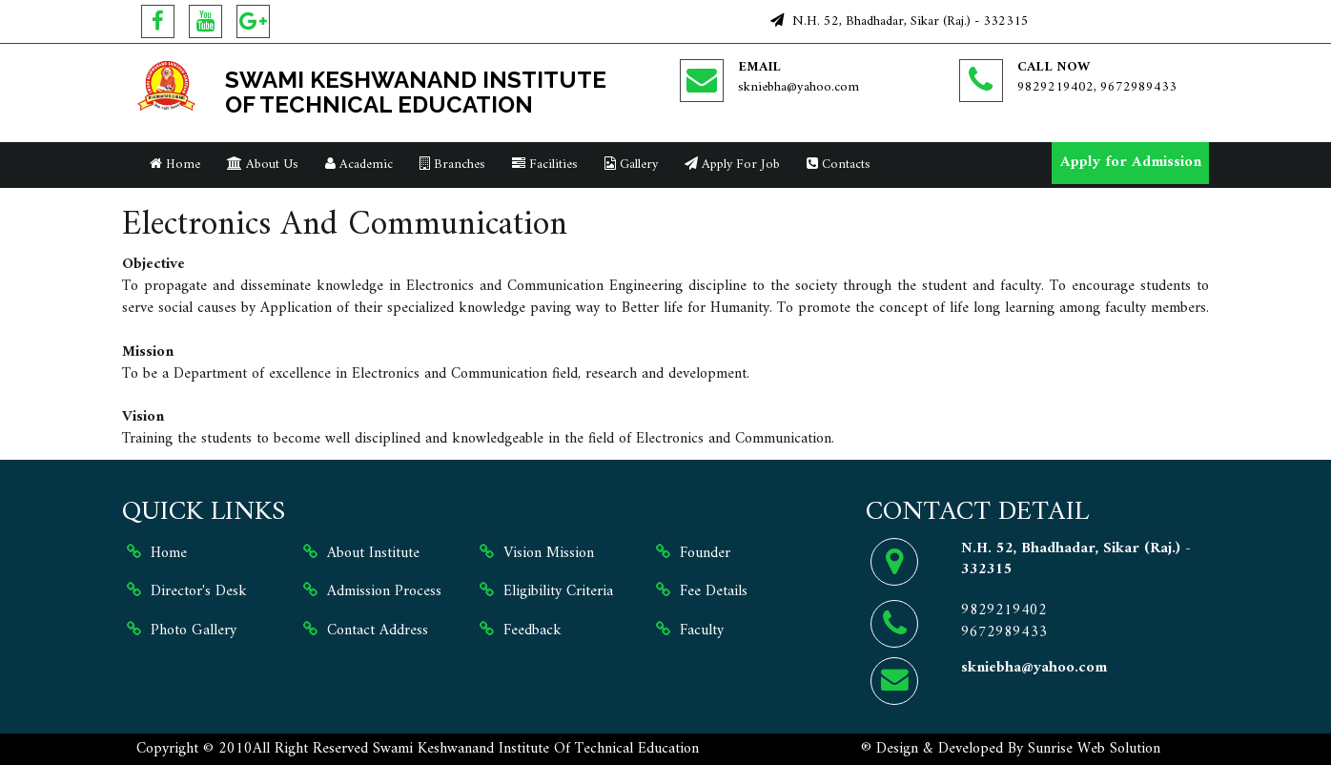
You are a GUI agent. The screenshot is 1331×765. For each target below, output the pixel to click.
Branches (452, 164)
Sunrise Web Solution (1094, 748)
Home (175, 164)
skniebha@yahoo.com (798, 87)
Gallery (631, 164)
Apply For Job (732, 164)
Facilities (545, 164)
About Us (262, 164)
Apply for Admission (1130, 162)
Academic (359, 164)
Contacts (838, 164)
